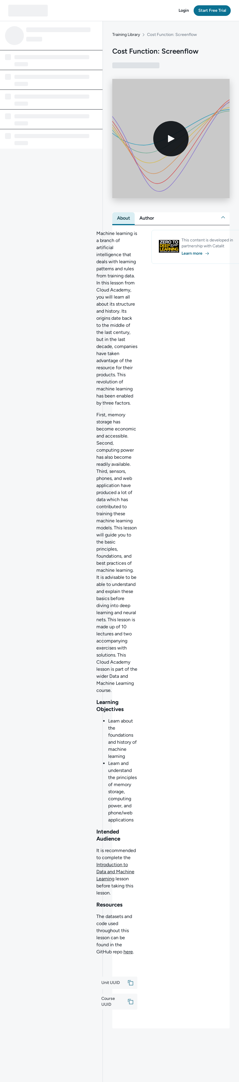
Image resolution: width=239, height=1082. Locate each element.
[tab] (123, 218)
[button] (183, 10)
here (128, 952)
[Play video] (171, 138)
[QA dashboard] (28, 10)
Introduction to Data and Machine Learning (115, 871)
